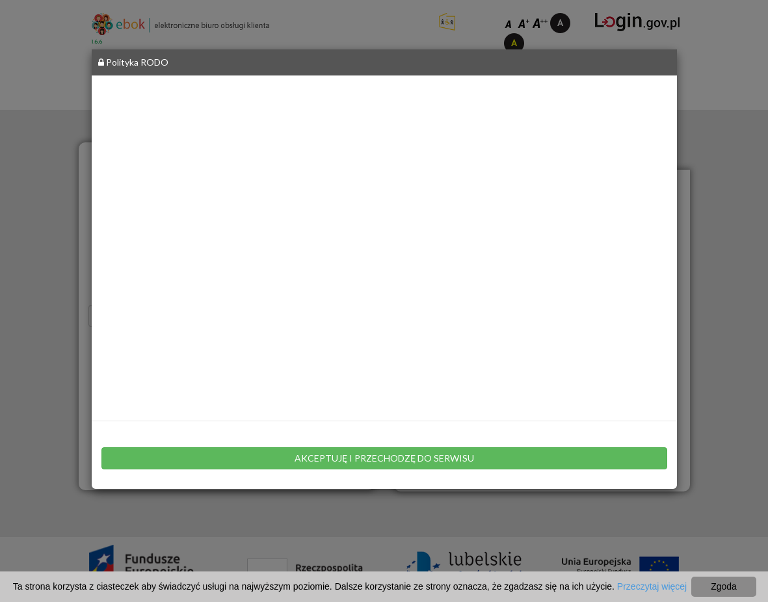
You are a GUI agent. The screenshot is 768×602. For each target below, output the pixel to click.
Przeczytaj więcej (652, 586)
